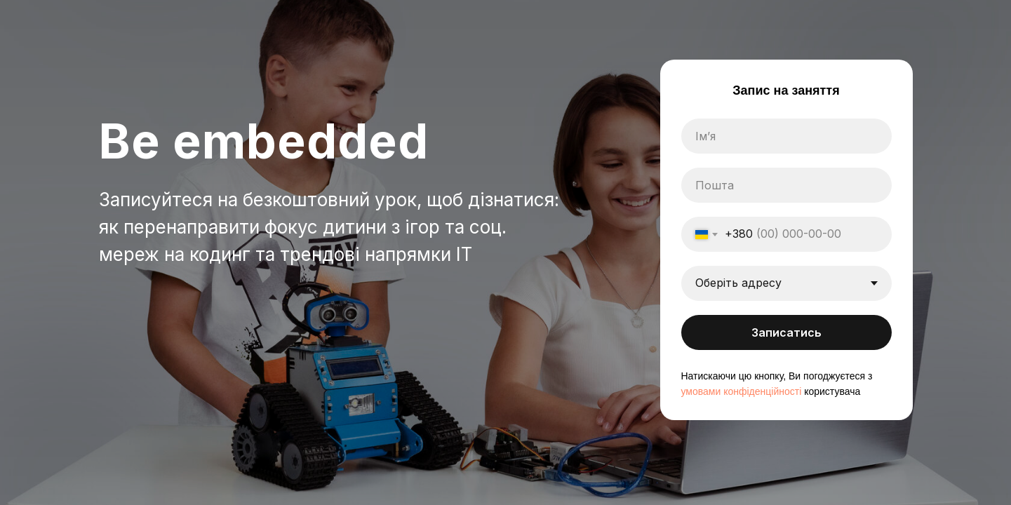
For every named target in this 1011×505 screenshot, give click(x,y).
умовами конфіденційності (741, 391)
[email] (786, 185)
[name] (786, 136)
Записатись (786, 332)
